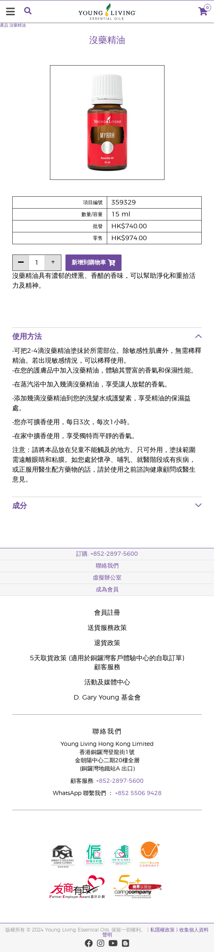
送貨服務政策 (107, 628)
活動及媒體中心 (107, 682)
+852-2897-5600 (120, 781)
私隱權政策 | (164, 929)
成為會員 (107, 590)
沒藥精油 (17, 25)
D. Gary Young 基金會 (107, 697)
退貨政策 (107, 643)
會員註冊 (107, 612)
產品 (4, 25)
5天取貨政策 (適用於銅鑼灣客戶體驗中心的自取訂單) (107, 658)
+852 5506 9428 (138, 793)
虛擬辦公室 (107, 578)
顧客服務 (107, 667)
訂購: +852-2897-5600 (107, 554)
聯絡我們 (107, 566)
